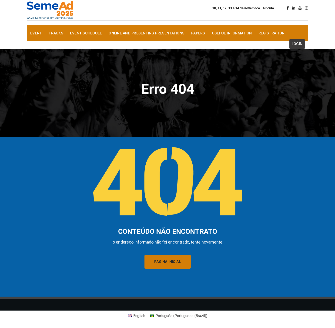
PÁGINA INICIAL (167, 262)
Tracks (56, 33)
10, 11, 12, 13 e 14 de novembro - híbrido (243, 8)
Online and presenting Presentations (146, 33)
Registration (271, 33)
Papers (198, 33)
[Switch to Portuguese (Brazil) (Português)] (178, 316)
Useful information (232, 33)
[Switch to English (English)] (136, 316)
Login (297, 44)
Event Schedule (86, 33)
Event (36, 33)
